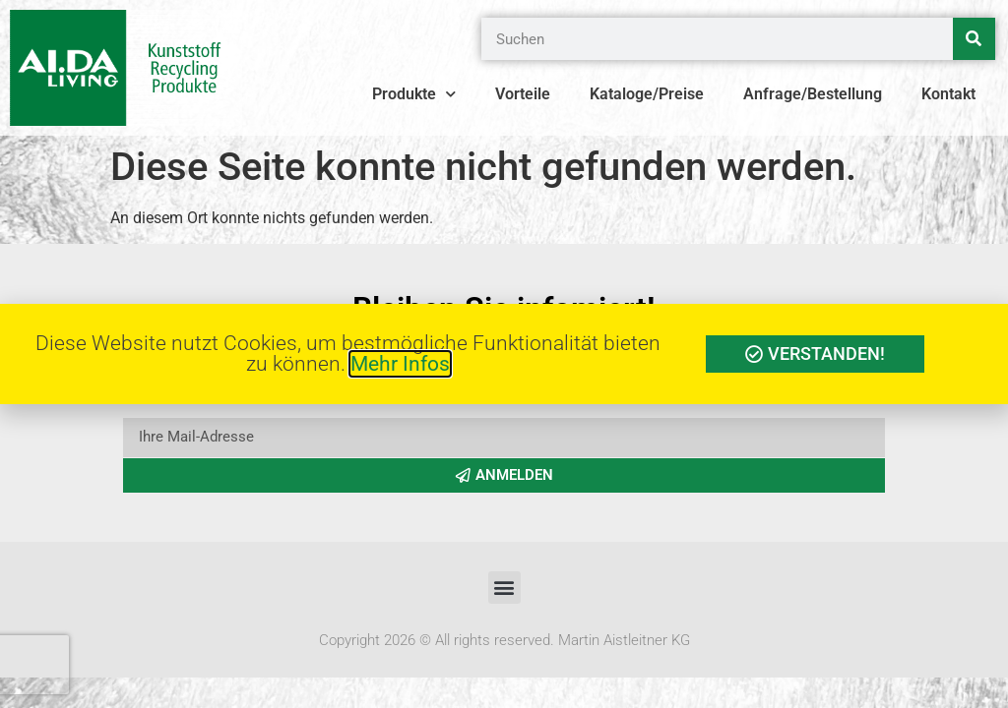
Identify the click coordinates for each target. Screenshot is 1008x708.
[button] (504, 587)
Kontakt (948, 94)
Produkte (414, 95)
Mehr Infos (400, 364)
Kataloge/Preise (647, 94)
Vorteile (522, 94)
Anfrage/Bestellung (812, 94)
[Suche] (974, 39)
